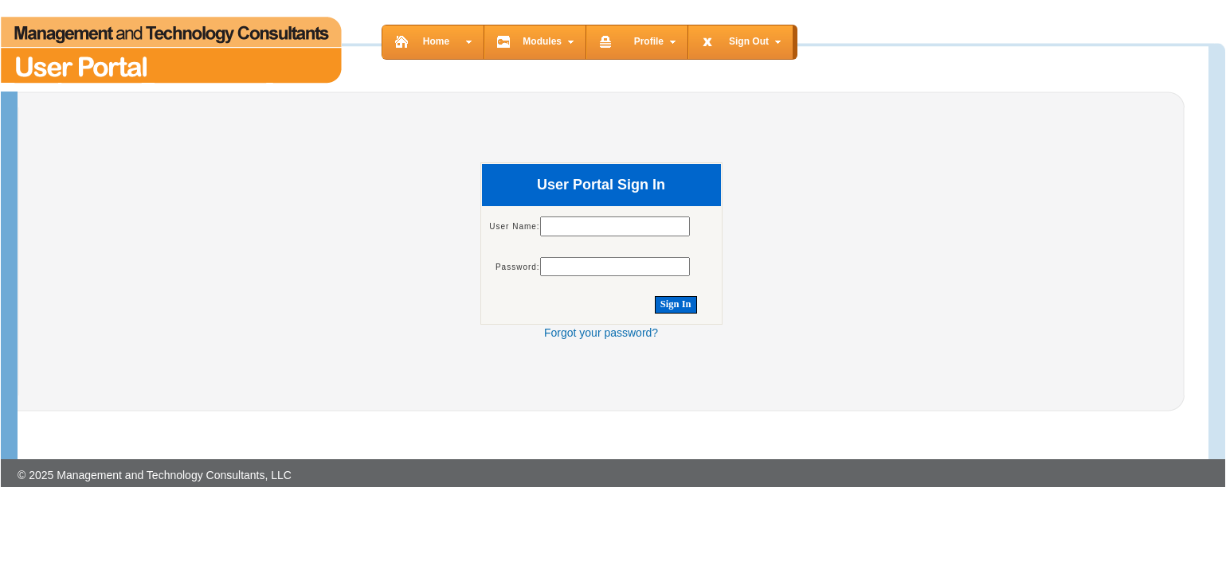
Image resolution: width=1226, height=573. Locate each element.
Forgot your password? (601, 332)
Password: (517, 267)
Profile (649, 41)
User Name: (514, 226)
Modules (542, 41)
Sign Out (749, 41)
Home (436, 41)
